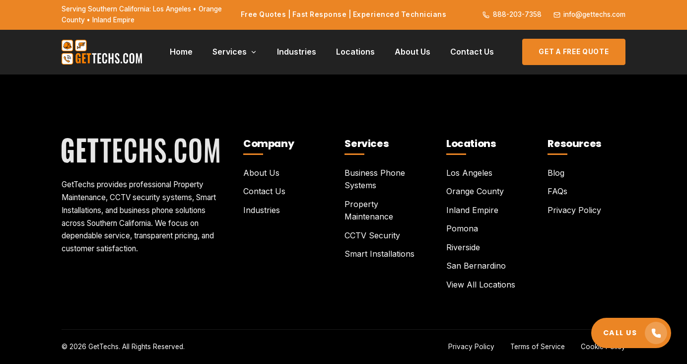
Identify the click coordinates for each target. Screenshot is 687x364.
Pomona (462, 228)
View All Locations (480, 285)
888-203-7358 (511, 14)
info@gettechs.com (589, 14)
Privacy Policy (574, 210)
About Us (412, 52)
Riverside (463, 247)
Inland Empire (472, 210)
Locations (355, 52)
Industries (296, 52)
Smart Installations (379, 254)
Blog (556, 173)
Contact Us (472, 52)
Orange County (475, 191)
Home (181, 52)
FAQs (557, 191)
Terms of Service (537, 347)
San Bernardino (476, 266)
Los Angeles (469, 173)
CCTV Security (372, 235)
